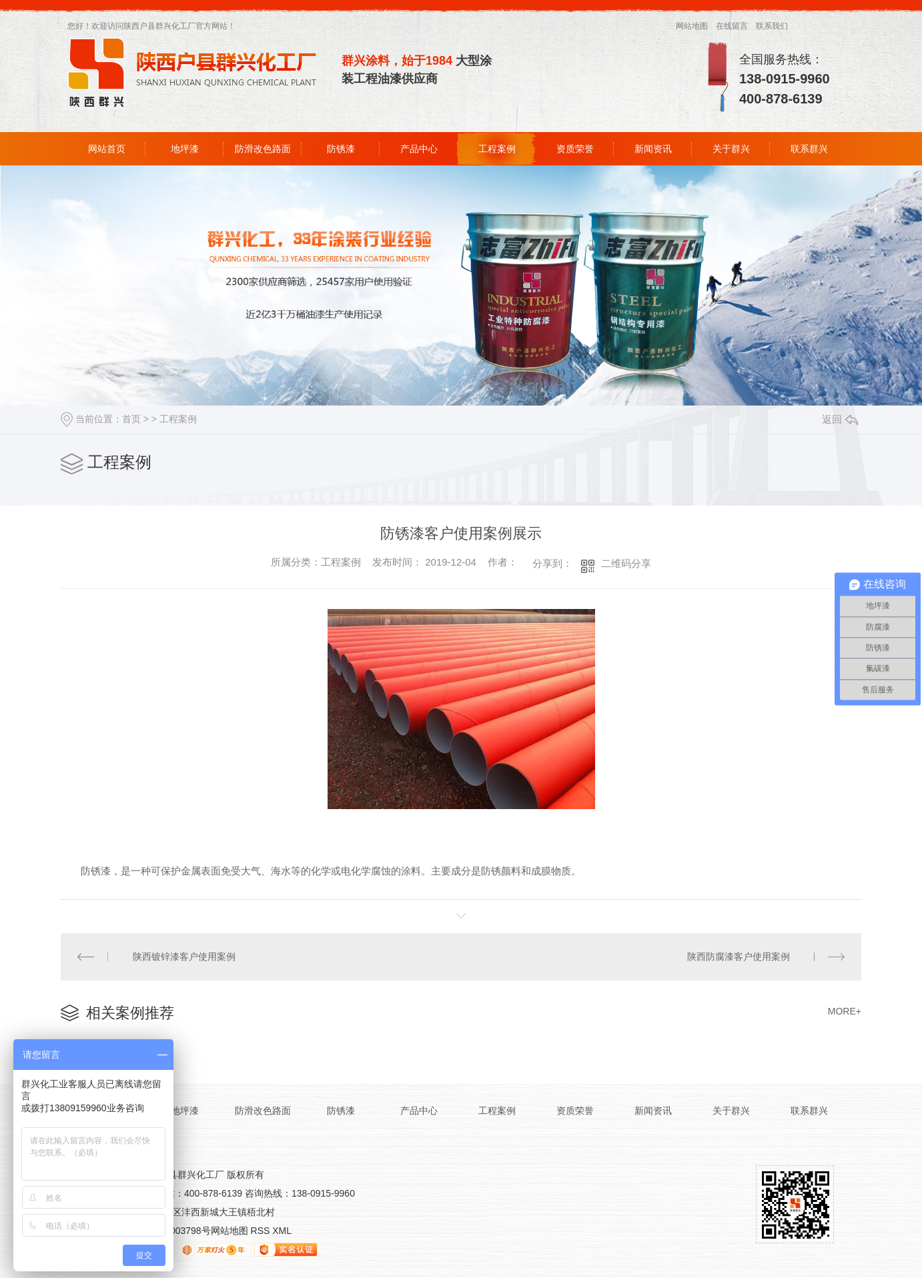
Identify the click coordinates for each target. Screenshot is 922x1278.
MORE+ (844, 1011)
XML (282, 1230)
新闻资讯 (653, 148)
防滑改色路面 (263, 148)
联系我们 (772, 26)
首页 (131, 419)
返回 (840, 419)
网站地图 (692, 26)
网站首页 (106, 148)
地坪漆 (185, 148)
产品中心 (419, 148)
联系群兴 (809, 148)
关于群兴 (731, 148)
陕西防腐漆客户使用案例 (738, 956)
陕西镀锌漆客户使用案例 (184, 956)
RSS (262, 1230)
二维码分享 (626, 563)
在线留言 (732, 26)
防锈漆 (341, 148)
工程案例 (497, 148)
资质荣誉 (575, 148)
